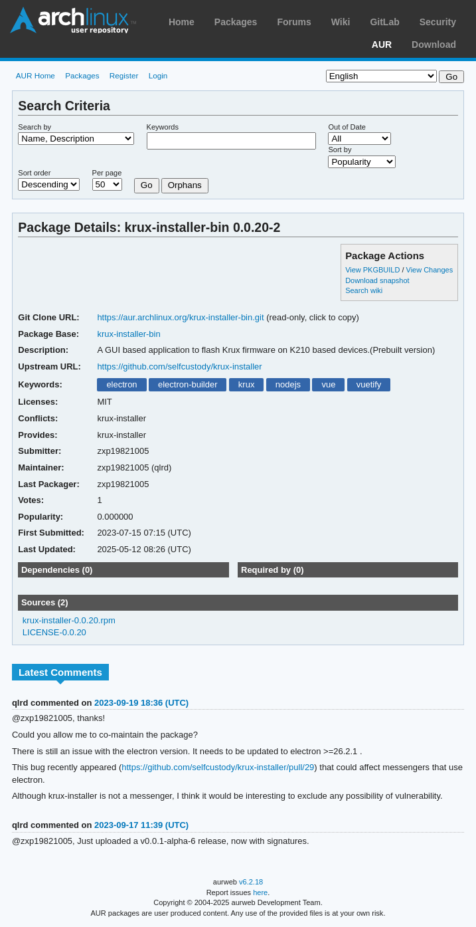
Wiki (341, 22)
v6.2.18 (251, 882)
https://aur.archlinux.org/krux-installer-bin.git (180, 317)
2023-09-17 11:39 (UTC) (141, 825)
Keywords (163, 127)
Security (438, 22)
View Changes (429, 270)
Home (182, 22)
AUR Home (35, 75)
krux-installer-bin (128, 334)
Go (147, 185)
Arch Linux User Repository (73, 20)
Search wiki (363, 290)
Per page (107, 173)
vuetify (369, 384)
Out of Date (346, 127)
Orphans (185, 185)
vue (328, 384)
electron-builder (188, 384)
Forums (294, 22)
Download (434, 44)
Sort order (34, 173)
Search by (34, 127)
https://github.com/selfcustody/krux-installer (179, 366)
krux (246, 384)
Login (158, 75)
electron (121, 384)
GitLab (384, 22)
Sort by (339, 150)
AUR (382, 44)
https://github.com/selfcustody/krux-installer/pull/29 (217, 767)
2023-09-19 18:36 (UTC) (141, 703)
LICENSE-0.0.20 (54, 632)
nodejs (288, 384)
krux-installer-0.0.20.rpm (69, 620)
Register (124, 75)
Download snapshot (377, 280)
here (260, 892)
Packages (236, 22)
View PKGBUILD (373, 270)
